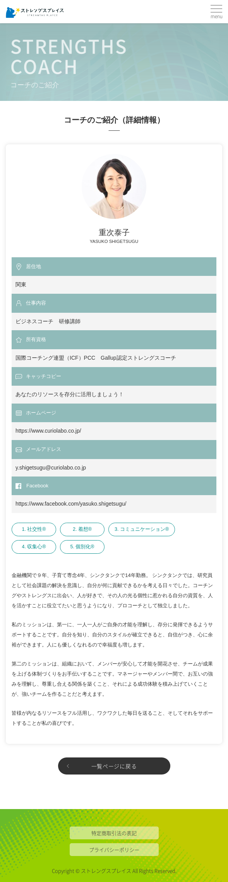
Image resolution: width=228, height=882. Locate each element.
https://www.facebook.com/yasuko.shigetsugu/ (70, 504)
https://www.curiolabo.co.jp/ (48, 431)
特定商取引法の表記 (114, 833)
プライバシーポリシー (114, 849)
